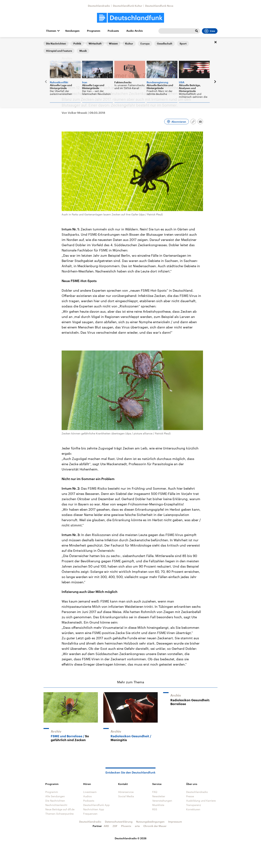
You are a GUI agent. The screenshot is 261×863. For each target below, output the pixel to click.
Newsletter (158, 796)
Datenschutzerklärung (118, 821)
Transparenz (193, 804)
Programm (93, 31)
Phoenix (126, 825)
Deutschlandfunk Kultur (127, 5)
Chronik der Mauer (155, 825)
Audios (87, 796)
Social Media (126, 796)
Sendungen (72, 31)
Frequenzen (90, 813)
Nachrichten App (93, 809)
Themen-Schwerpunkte (59, 813)
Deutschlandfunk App (96, 804)
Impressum (175, 821)
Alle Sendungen (55, 796)
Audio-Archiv (134, 31)
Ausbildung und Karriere (201, 800)
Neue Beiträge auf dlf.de (59, 809)
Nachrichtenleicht (56, 804)
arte (137, 825)
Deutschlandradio (99, 5)
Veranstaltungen (162, 800)
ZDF (115, 825)
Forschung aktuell (69, 42)
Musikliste (158, 804)
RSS (154, 809)
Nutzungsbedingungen (150, 821)
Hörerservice (126, 791)
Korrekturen (193, 809)
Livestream (90, 791)
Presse (190, 796)
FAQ (154, 791)
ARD (106, 825)
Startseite (49, 42)
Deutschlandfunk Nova (159, 5)
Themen (51, 31)
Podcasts (113, 31)
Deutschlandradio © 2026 (130, 838)
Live (209, 31)
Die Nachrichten (55, 800)
